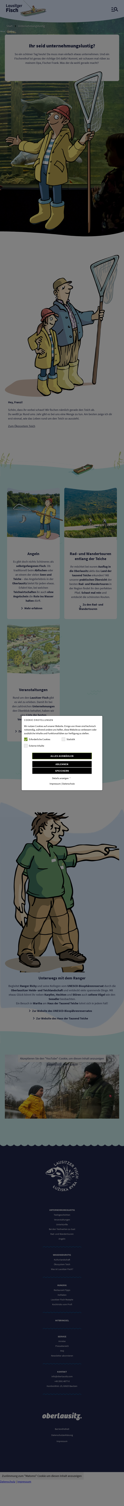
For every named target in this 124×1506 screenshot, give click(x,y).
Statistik (68, 739)
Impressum (55, 783)
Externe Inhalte (34, 746)
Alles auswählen (62, 756)
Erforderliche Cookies (37, 739)
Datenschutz (68, 783)
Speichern (62, 770)
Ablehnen (62, 764)
